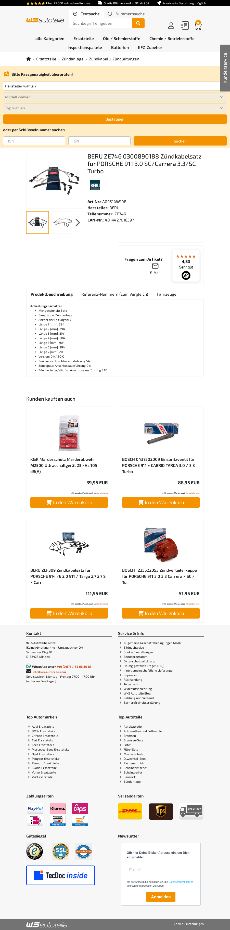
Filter (127, 744)
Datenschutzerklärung (139, 661)
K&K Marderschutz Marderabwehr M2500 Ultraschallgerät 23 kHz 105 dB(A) (63, 465)
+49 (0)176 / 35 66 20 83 (74, 666)
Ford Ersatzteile (43, 744)
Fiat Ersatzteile (42, 740)
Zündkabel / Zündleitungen (114, 58)
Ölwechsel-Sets (135, 758)
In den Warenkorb (69, 502)
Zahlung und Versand (139, 698)
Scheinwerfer (133, 772)
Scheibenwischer (135, 767)
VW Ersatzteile (42, 777)
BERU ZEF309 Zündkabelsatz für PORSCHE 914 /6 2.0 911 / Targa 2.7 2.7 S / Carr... (68, 576)
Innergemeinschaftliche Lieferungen (149, 670)
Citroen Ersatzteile (45, 735)
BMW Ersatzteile (43, 731)
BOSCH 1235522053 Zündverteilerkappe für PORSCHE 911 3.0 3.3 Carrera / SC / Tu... (159, 576)
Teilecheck (131, 684)
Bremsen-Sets (133, 740)
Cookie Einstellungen (138, 652)
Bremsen (130, 735)
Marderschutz (134, 754)
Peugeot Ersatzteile (45, 758)
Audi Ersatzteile (43, 726)
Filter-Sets (131, 749)
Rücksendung (133, 679)
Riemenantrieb (134, 763)
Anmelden (161, 897)
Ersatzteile (46, 58)
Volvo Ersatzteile (44, 772)
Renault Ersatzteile (45, 763)
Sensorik (130, 777)
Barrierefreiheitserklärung (142, 702)
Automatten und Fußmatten (143, 731)
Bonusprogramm (136, 656)
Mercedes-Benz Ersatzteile (50, 749)
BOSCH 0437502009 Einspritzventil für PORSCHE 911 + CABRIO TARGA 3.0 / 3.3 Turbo (158, 465)
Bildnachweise (134, 647)
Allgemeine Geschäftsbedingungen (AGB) (152, 643)
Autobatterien (133, 726)
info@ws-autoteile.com (49, 672)
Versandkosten (101, 493)
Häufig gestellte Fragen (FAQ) (144, 665)
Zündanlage (73, 58)
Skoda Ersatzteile (44, 767)
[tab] (86, 14)
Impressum (131, 675)
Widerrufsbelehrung (138, 688)
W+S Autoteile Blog (137, 693)
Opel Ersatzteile (43, 754)
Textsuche (90, 13)
